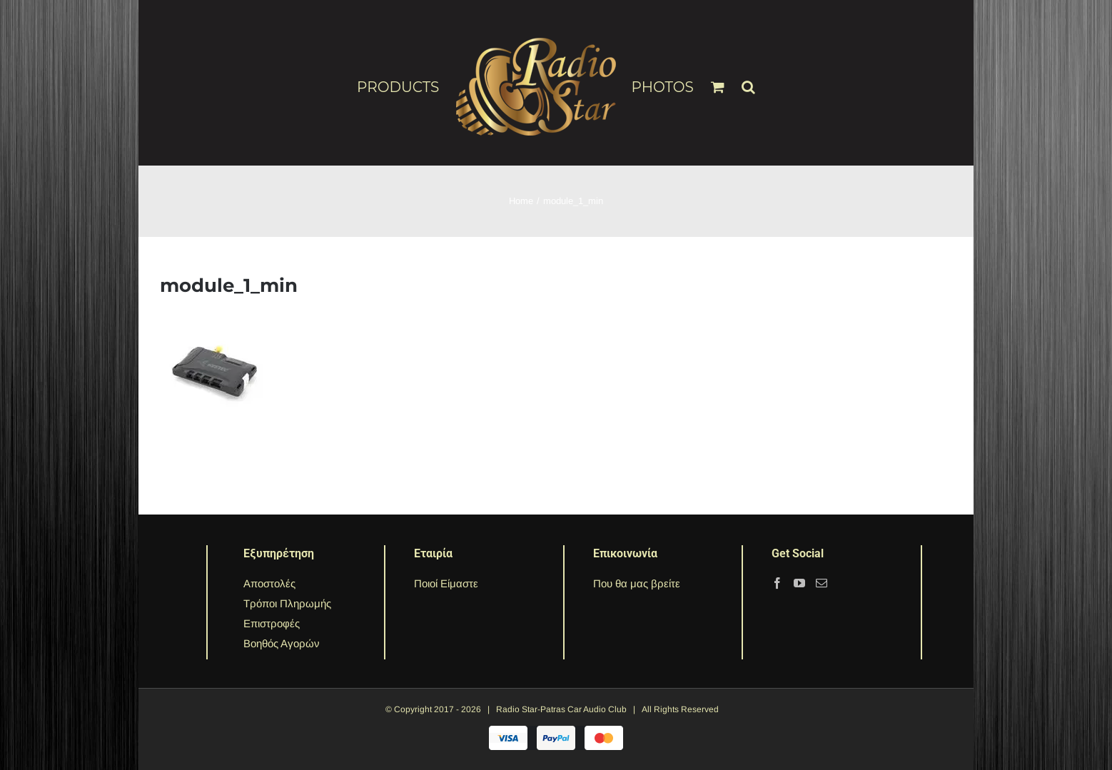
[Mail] (821, 583)
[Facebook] (777, 583)
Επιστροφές (271, 623)
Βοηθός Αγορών (281, 643)
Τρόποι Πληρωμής (287, 603)
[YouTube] (799, 583)
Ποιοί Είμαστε (446, 583)
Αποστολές (269, 583)
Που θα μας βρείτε (636, 583)
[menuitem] (405, 86)
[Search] (749, 81)
